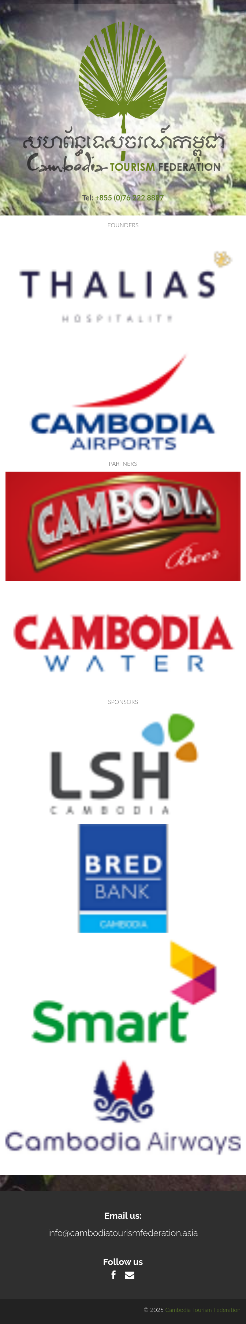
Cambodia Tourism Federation (203, 1309)
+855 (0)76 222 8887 (129, 197)
